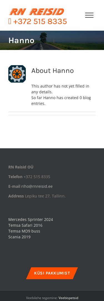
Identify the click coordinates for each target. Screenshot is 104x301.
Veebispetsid (68, 297)
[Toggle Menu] (89, 15)
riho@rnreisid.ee (37, 186)
